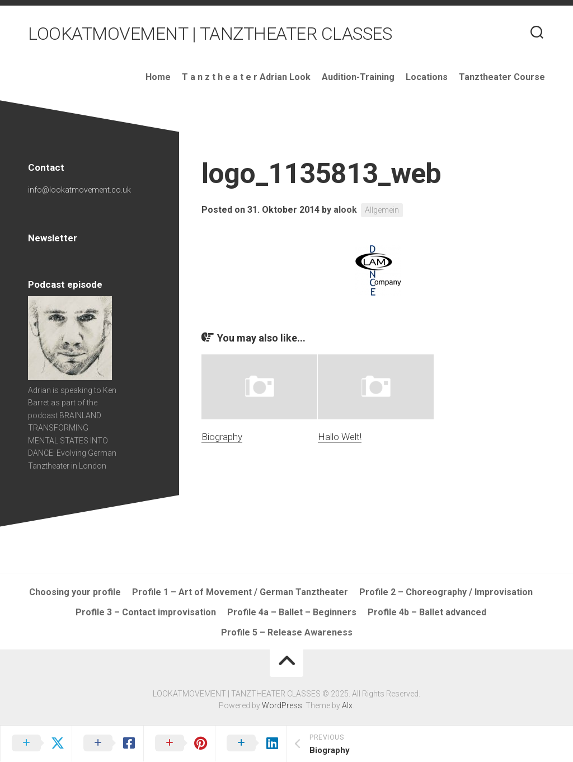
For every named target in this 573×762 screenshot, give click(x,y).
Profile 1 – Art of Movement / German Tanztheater (240, 592)
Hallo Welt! (339, 436)
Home (158, 77)
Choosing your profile (75, 592)
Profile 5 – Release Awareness (287, 632)
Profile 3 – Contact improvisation (146, 612)
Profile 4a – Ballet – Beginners (291, 612)
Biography (221, 436)
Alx (347, 705)
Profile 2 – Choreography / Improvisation (446, 592)
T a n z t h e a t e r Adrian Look (246, 77)
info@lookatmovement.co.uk (79, 189)
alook (345, 209)
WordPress (282, 705)
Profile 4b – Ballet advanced (427, 612)
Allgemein (382, 209)
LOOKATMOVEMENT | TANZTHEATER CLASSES (210, 33)
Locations (427, 77)
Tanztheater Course (502, 77)
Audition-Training (358, 77)
